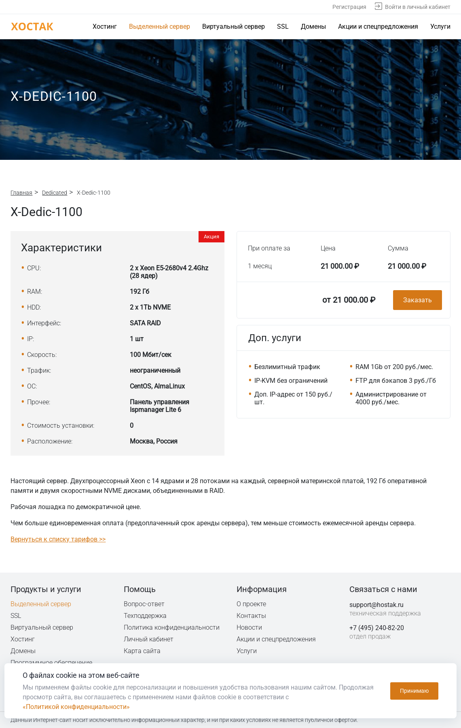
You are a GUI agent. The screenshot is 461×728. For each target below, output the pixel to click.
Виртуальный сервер (233, 26)
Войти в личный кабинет (417, 7)
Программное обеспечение (51, 662)
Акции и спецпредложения (378, 26)
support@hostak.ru (376, 605)
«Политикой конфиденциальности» (76, 707)
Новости (249, 627)
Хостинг (105, 26)
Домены (313, 26)
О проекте (251, 604)
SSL (283, 26)
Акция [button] (211, 236)
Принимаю (414, 691)
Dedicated (54, 192)
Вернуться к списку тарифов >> (58, 539)
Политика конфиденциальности (172, 627)
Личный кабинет (149, 639)
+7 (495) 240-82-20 (376, 628)
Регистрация (349, 7)
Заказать (417, 300)
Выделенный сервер (159, 26)
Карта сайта (142, 651)
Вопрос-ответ (144, 604)
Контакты (251, 616)
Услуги (440, 26)
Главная (21, 192)
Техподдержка (146, 616)
